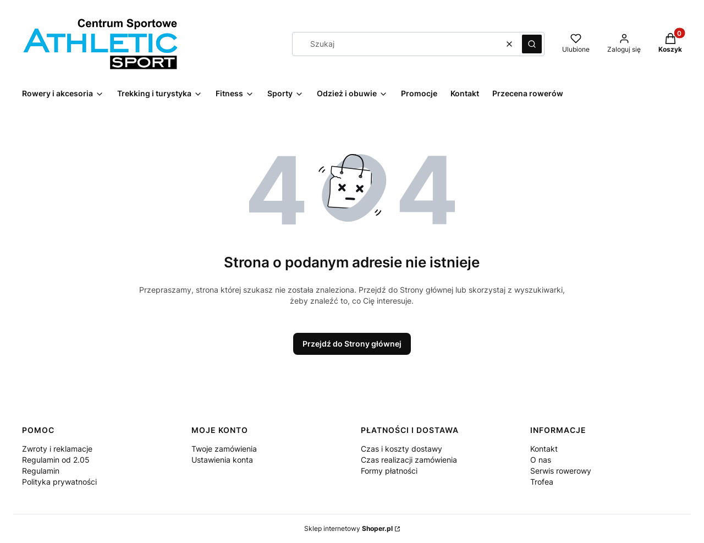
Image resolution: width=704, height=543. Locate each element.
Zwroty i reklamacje (57, 448)
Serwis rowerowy (560, 470)
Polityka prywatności (59, 481)
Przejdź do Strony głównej (352, 343)
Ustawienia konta (222, 459)
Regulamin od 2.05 (56, 459)
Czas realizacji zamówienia (409, 459)
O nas (540, 459)
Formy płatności (389, 470)
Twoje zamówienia (224, 448)
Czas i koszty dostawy (401, 448)
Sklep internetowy (348, 528)
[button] (532, 44)
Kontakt (544, 448)
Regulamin (40, 470)
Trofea (541, 481)
